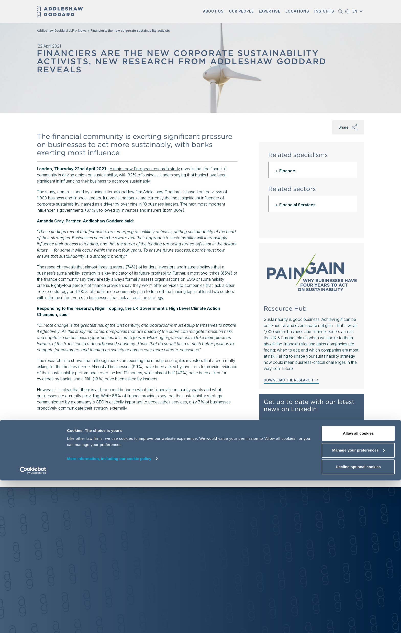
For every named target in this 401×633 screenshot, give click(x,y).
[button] (213, 11)
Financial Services (297, 204)
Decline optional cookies (358, 619)
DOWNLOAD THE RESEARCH (291, 380)
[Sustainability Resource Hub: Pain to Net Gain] (312, 274)
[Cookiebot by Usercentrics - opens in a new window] (33, 623)
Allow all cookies (358, 586)
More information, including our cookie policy (109, 611)
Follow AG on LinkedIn (286, 425)
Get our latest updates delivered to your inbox (308, 463)
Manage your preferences (358, 603)
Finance (287, 170)
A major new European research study (145, 168)
